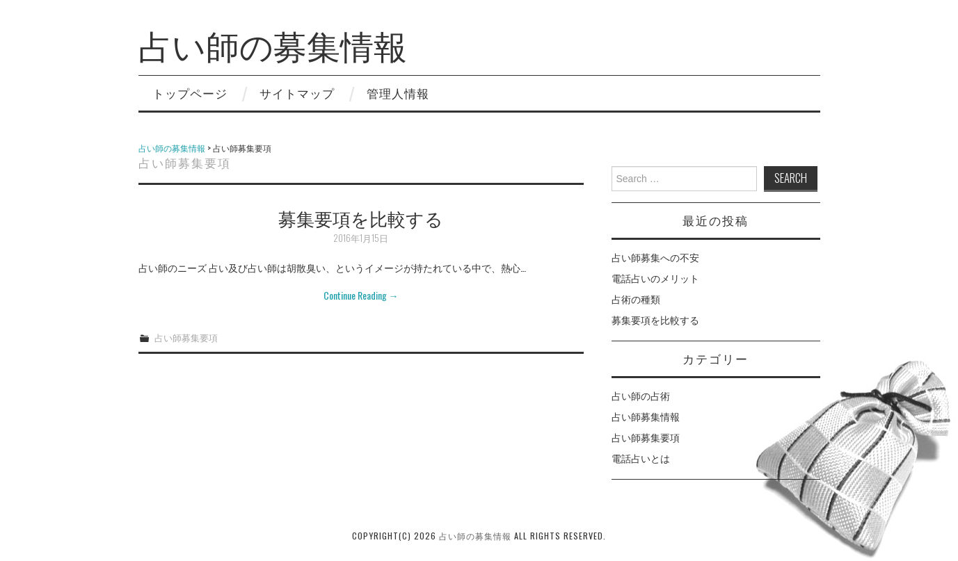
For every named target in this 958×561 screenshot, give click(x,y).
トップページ (189, 92)
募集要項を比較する (360, 217)
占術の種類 (636, 298)
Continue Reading (361, 295)
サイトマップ (297, 92)
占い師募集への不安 (655, 257)
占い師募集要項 (186, 337)
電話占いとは (641, 457)
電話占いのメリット (655, 277)
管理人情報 (398, 92)
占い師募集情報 (646, 416)
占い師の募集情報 (272, 44)
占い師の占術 (641, 395)
